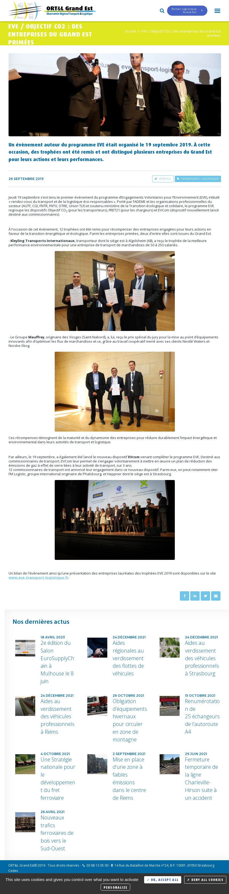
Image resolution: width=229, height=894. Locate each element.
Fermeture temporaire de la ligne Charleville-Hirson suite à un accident (201, 778)
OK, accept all (163, 879)
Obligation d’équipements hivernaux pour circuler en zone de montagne (130, 720)
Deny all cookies (205, 879)
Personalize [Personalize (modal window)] (115, 886)
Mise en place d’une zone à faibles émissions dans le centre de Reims (129, 778)
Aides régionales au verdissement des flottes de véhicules (128, 658)
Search (161, 10)
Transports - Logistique (198, 178)
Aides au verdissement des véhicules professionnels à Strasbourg (202, 658)
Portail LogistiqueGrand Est (187, 10)
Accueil (130, 31)
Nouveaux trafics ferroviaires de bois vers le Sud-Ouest (57, 833)
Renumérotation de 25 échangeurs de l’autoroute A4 (202, 716)
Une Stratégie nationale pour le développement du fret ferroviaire (58, 778)
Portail (163, 178)
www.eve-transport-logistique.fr (39, 577)
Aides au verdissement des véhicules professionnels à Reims (57, 716)
